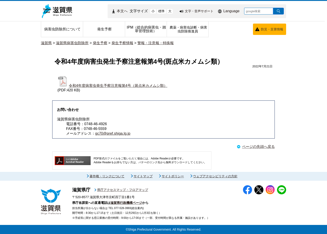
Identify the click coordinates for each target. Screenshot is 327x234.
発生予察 (100, 43)
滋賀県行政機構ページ (126, 203)
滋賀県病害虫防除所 (72, 43)
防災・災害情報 (272, 29)
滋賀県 (46, 43)
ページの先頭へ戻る (258, 147)
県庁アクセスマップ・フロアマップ (122, 190)
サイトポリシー (173, 176)
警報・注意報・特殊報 (155, 43)
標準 (161, 11)
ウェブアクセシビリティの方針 (215, 176)
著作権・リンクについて (106, 176)
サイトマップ (143, 176)
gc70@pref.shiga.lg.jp (112, 133)
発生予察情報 (122, 43)
